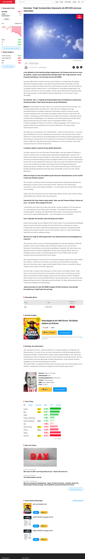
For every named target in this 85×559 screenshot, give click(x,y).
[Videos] (74, 2)
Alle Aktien (25, 558)
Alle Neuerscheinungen (78, 500)
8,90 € (36, 512)
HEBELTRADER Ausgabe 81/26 (43, 530)
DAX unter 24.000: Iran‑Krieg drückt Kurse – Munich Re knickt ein (45, 471)
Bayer (25, 412)
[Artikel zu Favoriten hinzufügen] (81, 67)
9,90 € (36, 526)
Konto (81, 337)
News (39, 409)
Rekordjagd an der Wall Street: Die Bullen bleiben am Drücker (60, 322)
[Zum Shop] (57, 2)
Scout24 (26, 409)
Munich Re (26, 436)
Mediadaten (5, 558)
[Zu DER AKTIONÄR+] (68, 2)
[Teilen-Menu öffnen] (73, 67)
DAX (26, 63)
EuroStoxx (58, 405)
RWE (25, 424)
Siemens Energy (28, 427)
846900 (4, 14)
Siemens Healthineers (29, 421)
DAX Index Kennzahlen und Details (11, 48)
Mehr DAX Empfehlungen (76, 489)
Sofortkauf (49, 332)
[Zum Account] (61, 2)
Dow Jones (38, 405)
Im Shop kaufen (65, 333)
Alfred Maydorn (43, 67)
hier (51, 289)
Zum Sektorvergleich (8, 66)
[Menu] (83, 2)
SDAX (51, 405)
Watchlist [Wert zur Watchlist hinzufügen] (6, 19)
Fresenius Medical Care (29, 418)
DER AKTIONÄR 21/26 (40, 504)
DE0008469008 (6, 15)
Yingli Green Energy (33, 63)
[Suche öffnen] (20, 1)
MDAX (45, 405)
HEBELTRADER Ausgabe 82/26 (43, 517)
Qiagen (25, 415)
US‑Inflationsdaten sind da (32, 477)
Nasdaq (30, 405)
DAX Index (4, 11)
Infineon (26, 430)
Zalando (25, 433)
